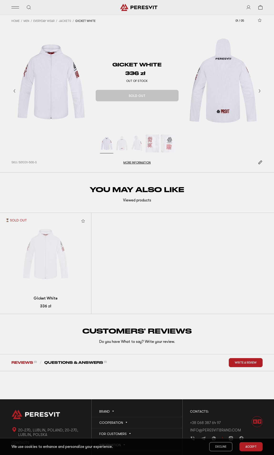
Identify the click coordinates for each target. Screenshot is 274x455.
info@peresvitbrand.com (215, 430)
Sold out (137, 96)
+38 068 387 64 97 (205, 423)
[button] (20, 90)
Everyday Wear (44, 21)
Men (26, 21)
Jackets (65, 21)
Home (15, 21)
